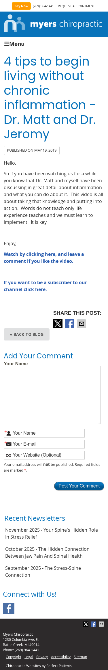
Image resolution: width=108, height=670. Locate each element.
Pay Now (21, 6)
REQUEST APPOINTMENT (76, 6)
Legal (28, 656)
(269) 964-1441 (43, 6)
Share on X (58, 323)
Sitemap (80, 656)
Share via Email (82, 323)
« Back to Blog (26, 334)
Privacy (42, 656)
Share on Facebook (70, 323)
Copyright (13, 656)
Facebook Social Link (8, 608)
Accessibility (61, 656)
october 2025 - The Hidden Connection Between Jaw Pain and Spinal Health (47, 552)
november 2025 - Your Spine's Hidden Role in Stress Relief (51, 533)
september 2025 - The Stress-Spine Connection (43, 571)
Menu (14, 43)
